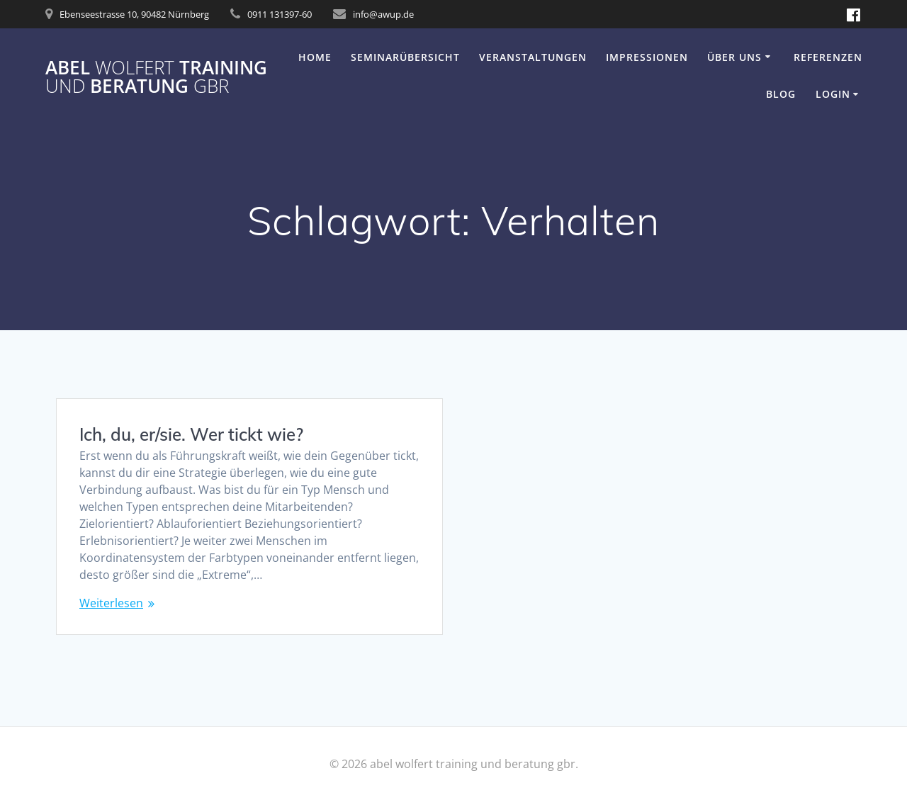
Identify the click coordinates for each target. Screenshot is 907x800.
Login (833, 94)
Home (315, 57)
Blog (781, 94)
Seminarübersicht (405, 57)
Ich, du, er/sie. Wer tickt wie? (191, 434)
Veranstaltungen (533, 57)
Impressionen (647, 57)
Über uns (734, 57)
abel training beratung (156, 77)
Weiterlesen (111, 603)
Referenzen (828, 57)
